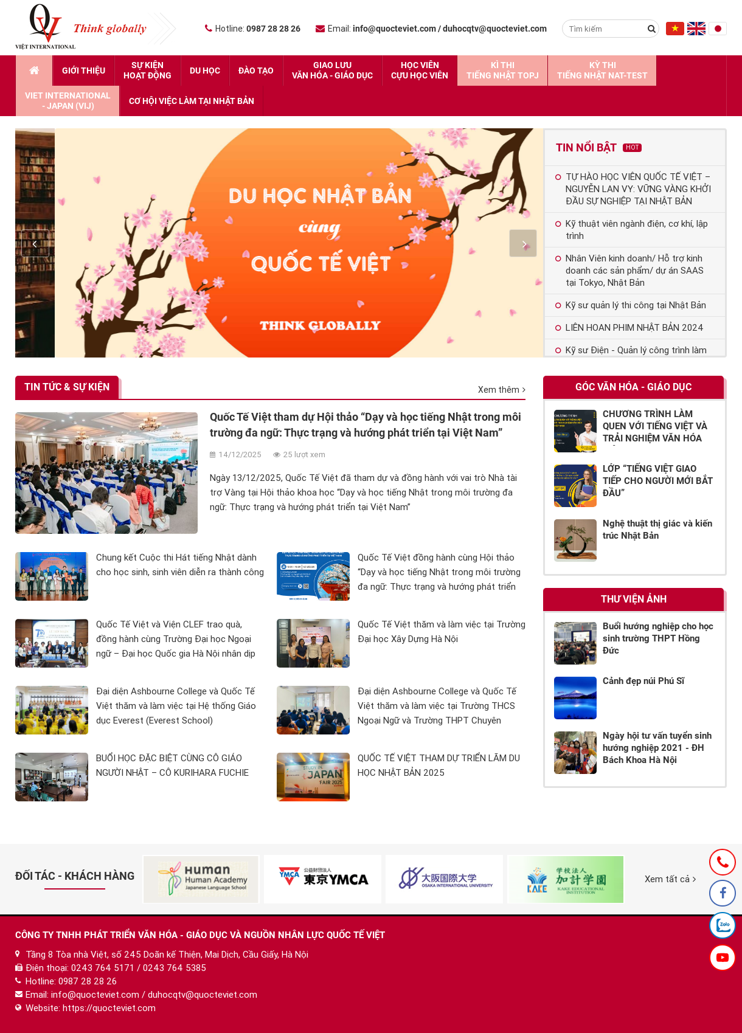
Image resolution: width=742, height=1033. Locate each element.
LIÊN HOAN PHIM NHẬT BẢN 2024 (629, 327)
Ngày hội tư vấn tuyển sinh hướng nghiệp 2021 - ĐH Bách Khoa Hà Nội (657, 747)
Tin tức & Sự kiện (66, 387)
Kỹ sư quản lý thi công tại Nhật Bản (630, 305)
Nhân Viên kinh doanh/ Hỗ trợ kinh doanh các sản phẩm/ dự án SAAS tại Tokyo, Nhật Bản (629, 270)
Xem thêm (501, 390)
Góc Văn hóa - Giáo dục (633, 387)
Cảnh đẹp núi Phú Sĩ (643, 680)
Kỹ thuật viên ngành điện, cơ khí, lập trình (631, 229)
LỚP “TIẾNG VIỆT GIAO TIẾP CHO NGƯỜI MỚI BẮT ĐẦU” (658, 481)
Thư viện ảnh (634, 599)
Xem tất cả (670, 879)
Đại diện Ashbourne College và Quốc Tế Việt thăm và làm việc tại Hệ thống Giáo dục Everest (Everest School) (176, 706)
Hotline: (252, 28)
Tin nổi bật (599, 147)
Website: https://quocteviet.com (91, 1008)
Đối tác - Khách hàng (74, 875)
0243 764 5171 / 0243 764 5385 (138, 967)
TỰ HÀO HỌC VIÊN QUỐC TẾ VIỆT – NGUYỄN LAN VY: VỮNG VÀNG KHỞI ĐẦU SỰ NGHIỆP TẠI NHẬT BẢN (633, 189)
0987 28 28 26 (87, 981)
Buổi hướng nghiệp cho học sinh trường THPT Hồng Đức (658, 638)
